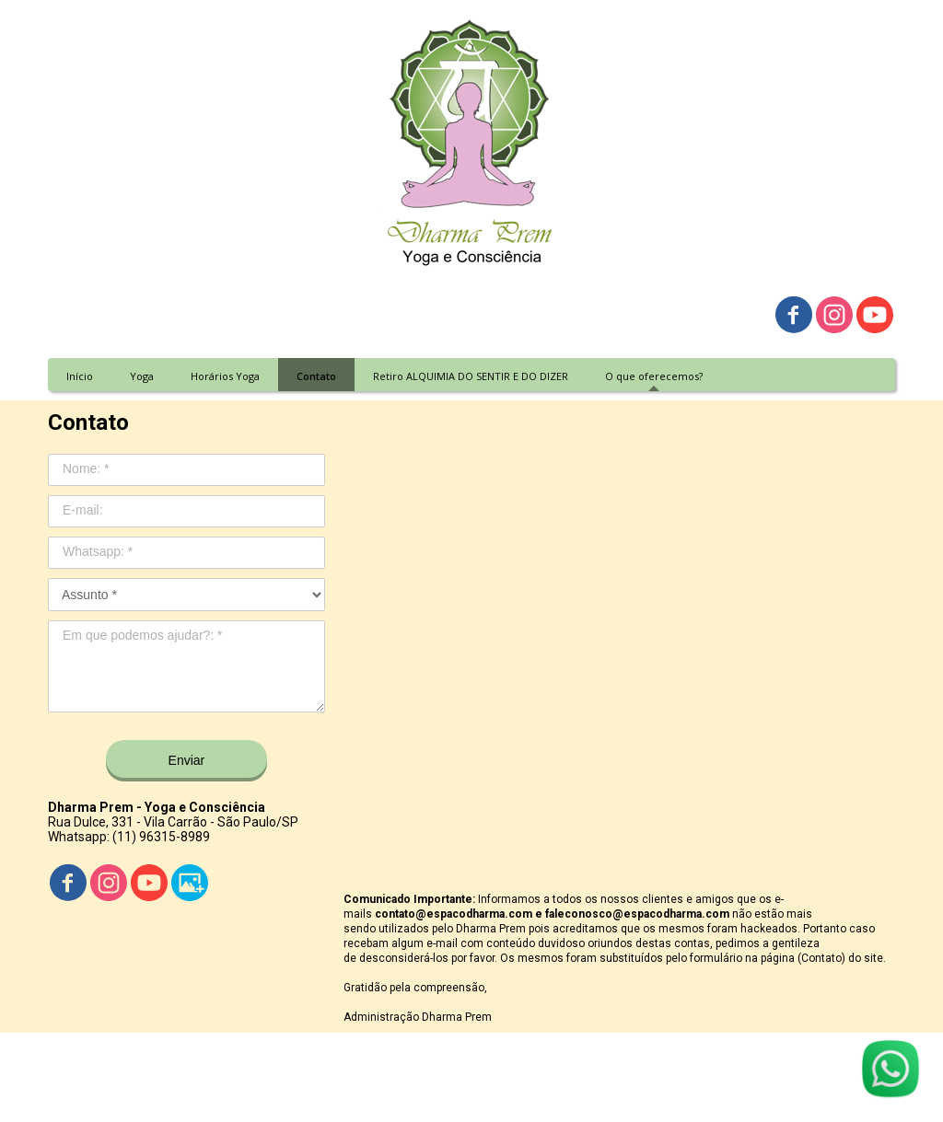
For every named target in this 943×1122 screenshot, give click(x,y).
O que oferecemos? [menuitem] (654, 376)
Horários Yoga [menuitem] (225, 376)
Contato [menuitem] (316, 376)
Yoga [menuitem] (142, 376)
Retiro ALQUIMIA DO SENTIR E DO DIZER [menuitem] (470, 376)
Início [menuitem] (79, 376)
